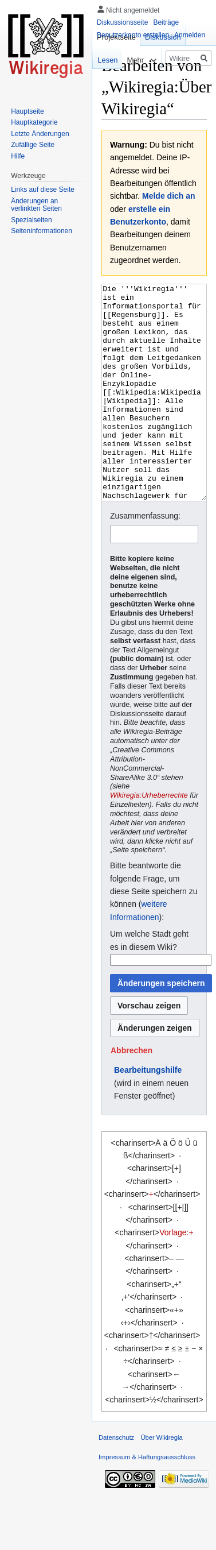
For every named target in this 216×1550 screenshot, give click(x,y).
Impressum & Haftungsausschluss (147, 1500)
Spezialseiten (31, 220)
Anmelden (189, 35)
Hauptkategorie (34, 122)
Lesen (101, 60)
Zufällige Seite (32, 145)
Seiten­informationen (41, 231)
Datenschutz (116, 1480)
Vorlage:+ (176, 1275)
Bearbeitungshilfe (148, 1113)
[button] (131, 1093)
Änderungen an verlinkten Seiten (36, 205)
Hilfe (18, 156)
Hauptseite (27, 111)
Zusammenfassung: (145, 558)
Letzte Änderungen (40, 134)
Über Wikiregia (161, 1480)
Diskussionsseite (122, 22)
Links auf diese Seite (42, 189)
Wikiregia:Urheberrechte (149, 838)
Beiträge (166, 22)
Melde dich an (168, 195)
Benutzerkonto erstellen (133, 35)
